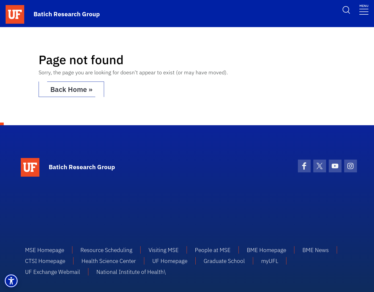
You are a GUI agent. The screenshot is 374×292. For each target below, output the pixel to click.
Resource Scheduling (106, 250)
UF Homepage (169, 261)
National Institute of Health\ (131, 271)
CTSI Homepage (45, 261)
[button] (11, 281)
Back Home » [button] (71, 89)
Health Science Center (108, 261)
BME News (315, 250)
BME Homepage (266, 250)
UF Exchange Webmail (52, 271)
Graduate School (224, 261)
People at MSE (213, 250)
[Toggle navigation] (364, 9)
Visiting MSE (164, 250)
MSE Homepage (44, 250)
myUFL (269, 261)
